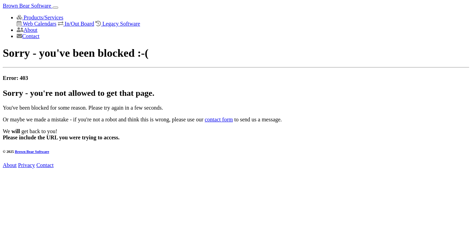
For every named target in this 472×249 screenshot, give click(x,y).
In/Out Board (76, 24)
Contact (28, 36)
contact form (219, 119)
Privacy (26, 165)
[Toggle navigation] (55, 8)
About (27, 30)
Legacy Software (117, 24)
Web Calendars (36, 24)
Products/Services (40, 17)
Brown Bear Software (28, 6)
